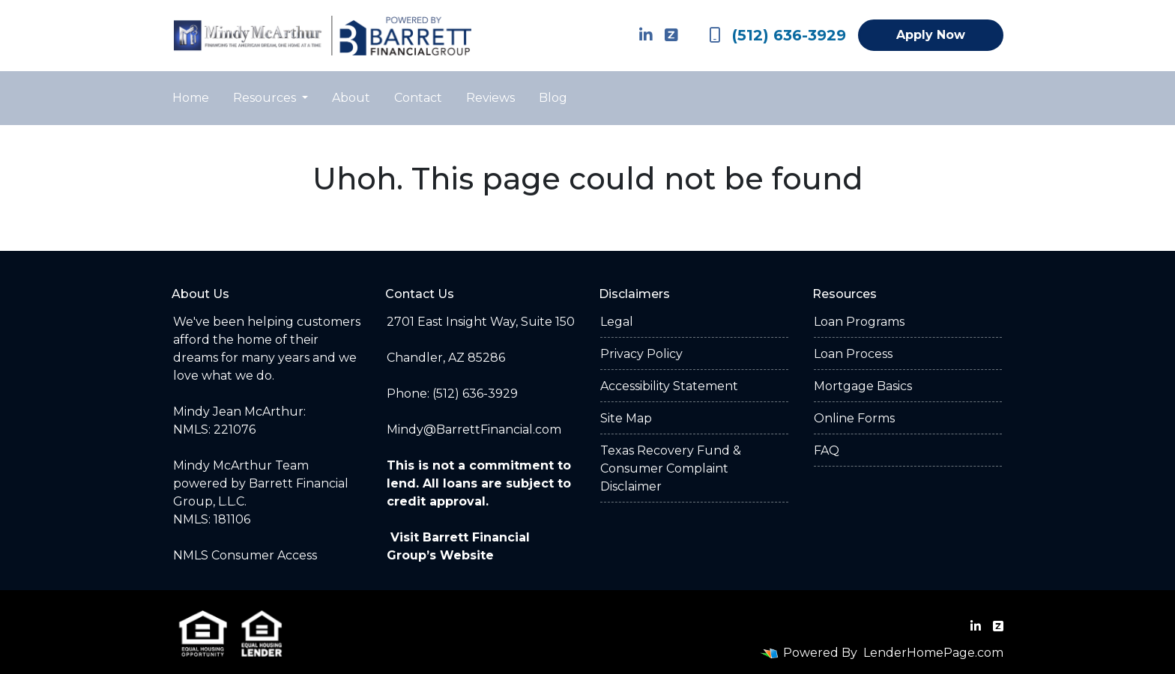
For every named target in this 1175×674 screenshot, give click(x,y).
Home (190, 98)
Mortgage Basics (863, 386)
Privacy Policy (641, 354)
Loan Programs (859, 322)
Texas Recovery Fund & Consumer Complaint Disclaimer (670, 468)
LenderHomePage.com (933, 653)
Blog (553, 98)
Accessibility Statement (669, 386)
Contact (418, 98)
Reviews (490, 98)
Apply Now (930, 35)
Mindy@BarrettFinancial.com (474, 429)
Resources (266, 98)
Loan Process (853, 354)
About (351, 98)
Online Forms (854, 418)
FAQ (826, 450)
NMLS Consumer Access (245, 555)
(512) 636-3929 (777, 35)
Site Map (626, 418)
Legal (616, 322)
